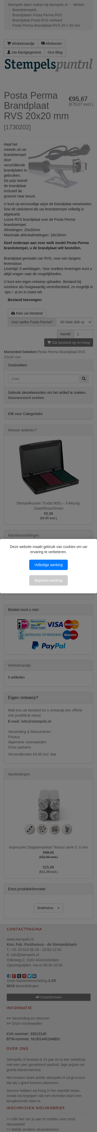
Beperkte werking (48, 580)
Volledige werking (48, 565)
